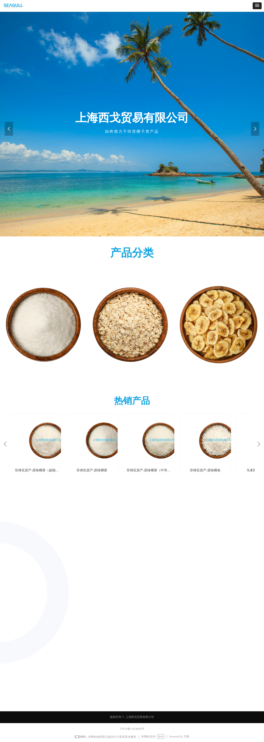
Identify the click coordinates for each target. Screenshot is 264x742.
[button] (257, 5)
